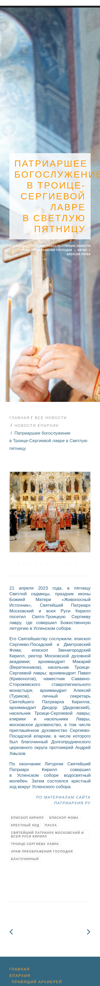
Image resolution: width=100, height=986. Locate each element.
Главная (19, 409)
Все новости (51, 409)
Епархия (19, 967)
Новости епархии (61, 241)
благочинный (25, 850)
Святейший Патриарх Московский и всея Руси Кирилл (47, 825)
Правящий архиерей (37, 973)
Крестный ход (25, 816)
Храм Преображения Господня (42, 843)
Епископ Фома (64, 809)
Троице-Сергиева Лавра (35, 835)
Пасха (51, 816)
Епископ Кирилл (27, 809)
